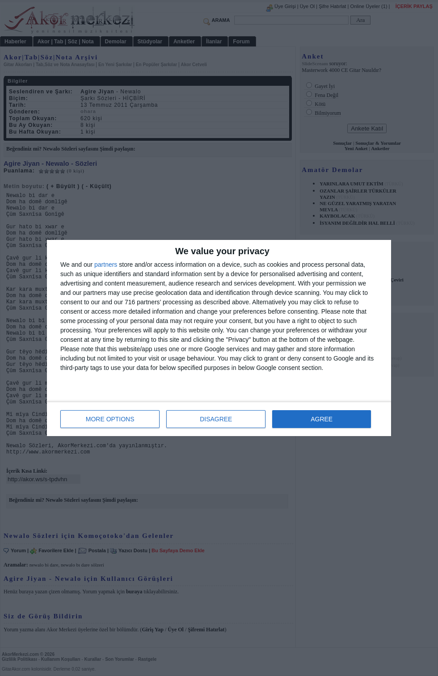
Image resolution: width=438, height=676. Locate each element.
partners (105, 264)
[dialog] (219, 338)
